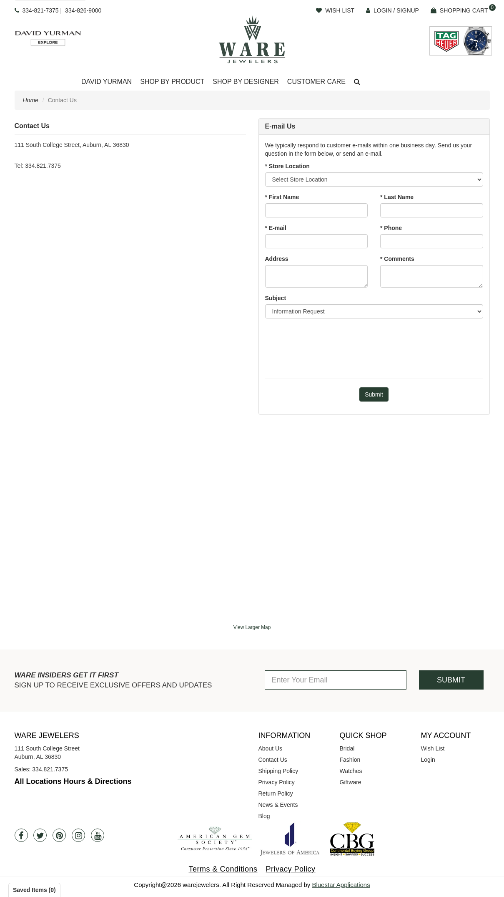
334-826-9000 (83, 10)
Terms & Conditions (222, 869)
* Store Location (287, 166)
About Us (270, 748)
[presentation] (374, 352)
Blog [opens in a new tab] (264, 816)
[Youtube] (97, 835)
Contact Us (272, 759)
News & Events (278, 804)
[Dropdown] (106, 82)
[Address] (316, 276)
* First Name (282, 197)
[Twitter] (40, 835)
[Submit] (374, 394)
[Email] (316, 241)
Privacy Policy (276, 782)
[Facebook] (21, 835)
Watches (351, 771)
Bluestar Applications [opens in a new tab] (341, 884)
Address (276, 258)
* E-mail (275, 228)
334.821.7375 (50, 769)
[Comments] (431, 276)
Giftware (350, 782)
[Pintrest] (59, 835)
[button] (357, 82)
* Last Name (397, 197)
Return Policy (275, 793)
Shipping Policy (278, 771)
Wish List (433, 748)
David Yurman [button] (106, 81)
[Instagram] (78, 835)
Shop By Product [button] (172, 81)
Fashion (350, 759)
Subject (275, 298)
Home (30, 100)
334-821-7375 (40, 10)
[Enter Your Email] (335, 680)
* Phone (391, 228)
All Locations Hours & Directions (73, 781)
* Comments (397, 258)
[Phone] (431, 241)
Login (428, 759)
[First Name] (316, 210)
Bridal (347, 748)
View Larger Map (252, 627)
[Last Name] (431, 210)
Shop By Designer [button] (246, 81)
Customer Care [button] (316, 81)
